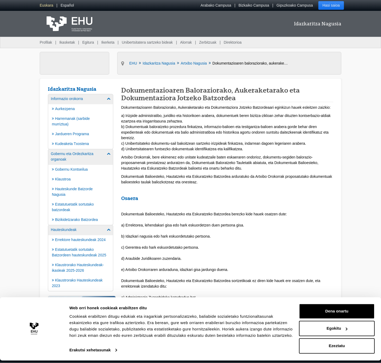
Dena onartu (336, 313)
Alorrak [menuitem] (186, 42)
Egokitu (336, 331)
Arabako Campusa (216, 5)
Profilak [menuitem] (46, 42)
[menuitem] (46, 5)
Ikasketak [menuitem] (67, 42)
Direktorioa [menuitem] (233, 42)
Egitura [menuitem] (88, 42)
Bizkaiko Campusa (253, 5)
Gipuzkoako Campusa (294, 5)
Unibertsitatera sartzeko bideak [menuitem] (147, 42)
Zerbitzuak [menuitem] (207, 42)
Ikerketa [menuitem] (108, 42)
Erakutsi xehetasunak (90, 352)
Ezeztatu (337, 348)
